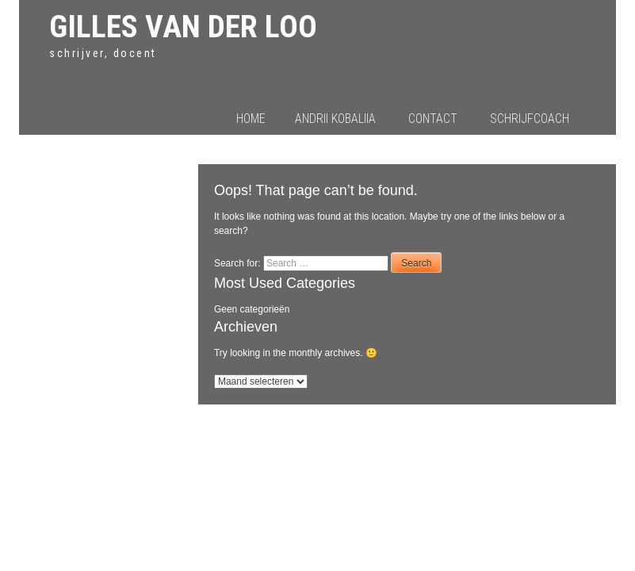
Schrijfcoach (529, 118)
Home (251, 118)
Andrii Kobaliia (335, 118)
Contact (432, 118)
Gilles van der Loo (183, 26)
